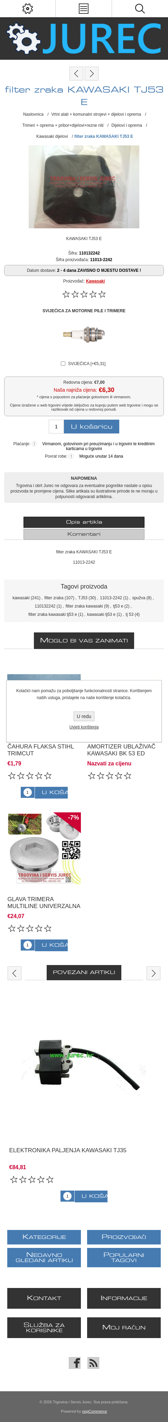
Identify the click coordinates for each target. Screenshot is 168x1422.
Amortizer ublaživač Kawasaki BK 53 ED (121, 750)
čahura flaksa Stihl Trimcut (40, 750)
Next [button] (153, 973)
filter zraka (53, 597)
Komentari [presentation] (84, 534)
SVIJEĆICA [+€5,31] (86, 363)
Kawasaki (95, 281)
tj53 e (118, 606)
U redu (84, 716)
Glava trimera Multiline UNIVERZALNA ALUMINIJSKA (43, 906)
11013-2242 (111, 597)
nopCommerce (94, 1411)
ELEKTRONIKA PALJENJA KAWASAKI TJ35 (68, 1150)
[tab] (84, 522)
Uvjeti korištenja (84, 727)
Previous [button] (14, 973)
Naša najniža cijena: (75, 390)
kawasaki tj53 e (101, 614)
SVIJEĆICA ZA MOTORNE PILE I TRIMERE (84, 310)
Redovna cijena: (78, 382)
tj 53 (129, 614)
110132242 (45, 606)
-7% (73, 817)
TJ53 (82, 597)
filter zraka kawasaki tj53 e (52, 614)
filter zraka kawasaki (84, 606)
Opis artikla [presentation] (84, 522)
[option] (84, 1094)
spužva (138, 597)
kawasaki (20, 597)
